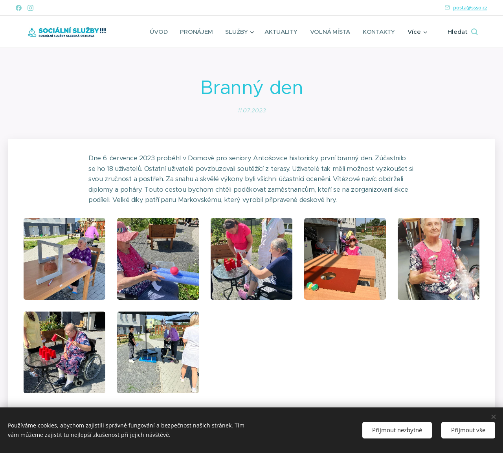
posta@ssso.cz (470, 7)
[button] (462, 32)
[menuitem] (156, 32)
